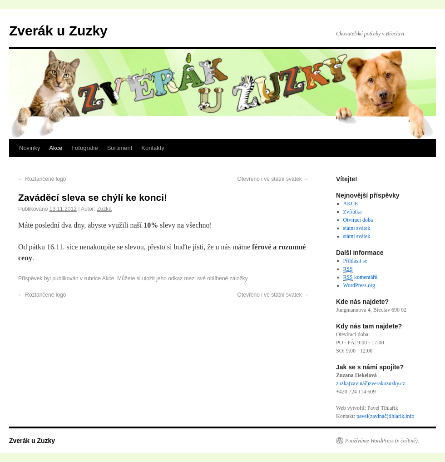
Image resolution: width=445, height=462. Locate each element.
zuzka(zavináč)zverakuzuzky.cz (370, 383)
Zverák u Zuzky (58, 30)
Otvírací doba (358, 220)
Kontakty (152, 147)
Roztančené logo (42, 179)
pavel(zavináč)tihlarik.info (385, 416)
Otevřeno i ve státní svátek (273, 179)
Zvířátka (352, 212)
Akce (55, 147)
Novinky (29, 147)
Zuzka (104, 209)
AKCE (350, 203)
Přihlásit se (355, 261)
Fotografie (84, 147)
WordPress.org (359, 285)
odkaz (175, 278)
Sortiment (120, 147)
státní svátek (357, 228)
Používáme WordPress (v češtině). (382, 440)
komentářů (360, 277)
